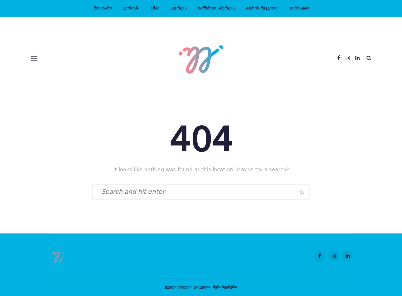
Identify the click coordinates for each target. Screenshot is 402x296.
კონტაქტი (298, 8)
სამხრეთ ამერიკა (216, 8)
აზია (154, 8)
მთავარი (102, 8)
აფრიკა (178, 8)
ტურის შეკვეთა (261, 8)
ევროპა (131, 8)
